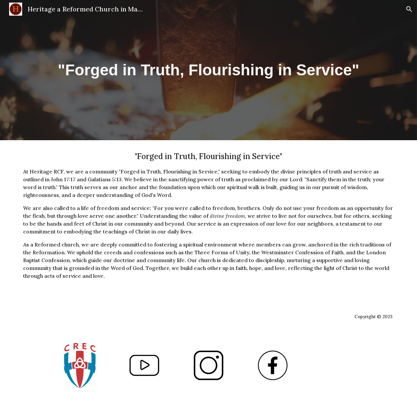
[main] (208, 70)
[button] (409, 9)
